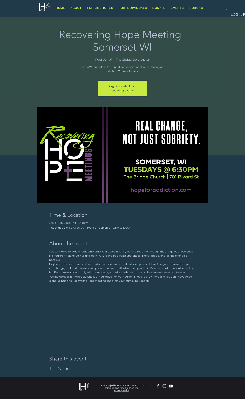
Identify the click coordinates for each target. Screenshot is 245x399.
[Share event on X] (59, 368)
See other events (122, 90)
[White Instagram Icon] (164, 386)
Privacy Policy (121, 390)
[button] (76, 8)
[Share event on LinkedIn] (68, 368)
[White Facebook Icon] (157, 386)
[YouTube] (170, 386)
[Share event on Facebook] (51, 368)
